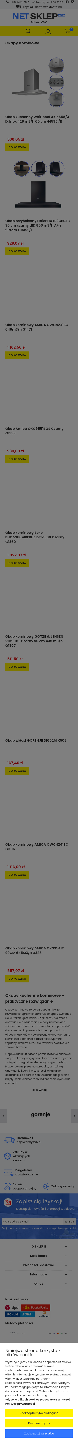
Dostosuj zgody (39, 1423)
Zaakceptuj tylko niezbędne (39, 1413)
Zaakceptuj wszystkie (39, 1433)
